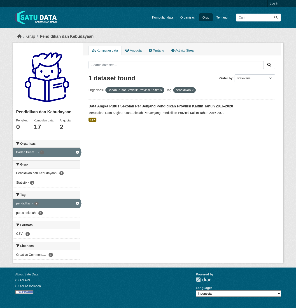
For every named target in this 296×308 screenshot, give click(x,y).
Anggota (133, 50)
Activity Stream (183, 50)
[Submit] (275, 17)
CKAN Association (28, 286)
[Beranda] (19, 36)
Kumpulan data (162, 17)
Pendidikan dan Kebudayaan (66, 36)
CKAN (203, 279)
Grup (205, 17)
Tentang (222, 17)
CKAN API (22, 280)
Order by (226, 78)
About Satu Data (27, 274)
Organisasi (188, 17)
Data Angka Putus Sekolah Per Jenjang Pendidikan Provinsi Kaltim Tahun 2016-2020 (161, 106)
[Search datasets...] (258, 17)
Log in (274, 3)
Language (203, 288)
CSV (92, 119)
